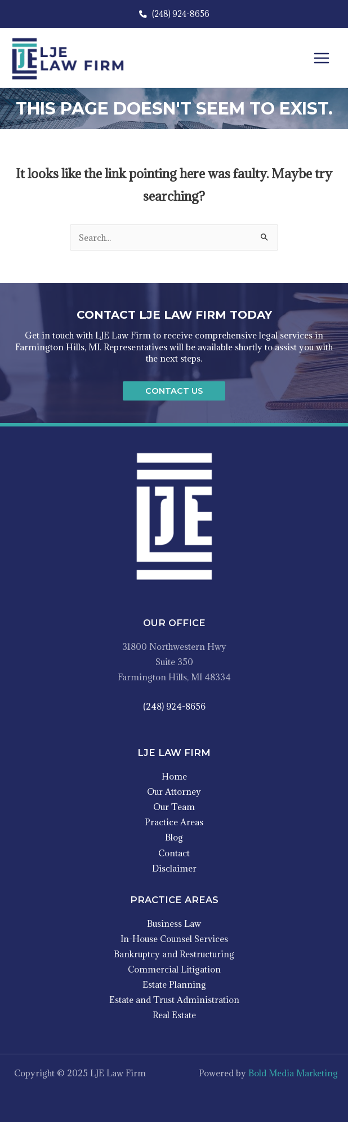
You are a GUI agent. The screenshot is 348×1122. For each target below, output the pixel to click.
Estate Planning (174, 984)
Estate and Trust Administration (174, 999)
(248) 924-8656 (174, 13)
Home (174, 776)
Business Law (174, 923)
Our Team (174, 806)
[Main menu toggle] (321, 58)
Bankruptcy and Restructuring (174, 954)
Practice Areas (174, 822)
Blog (174, 837)
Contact (174, 853)
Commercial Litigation (174, 969)
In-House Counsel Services (174, 938)
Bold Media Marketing (293, 1073)
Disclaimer (174, 868)
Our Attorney (174, 791)
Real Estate (174, 1014)
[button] (174, 391)
